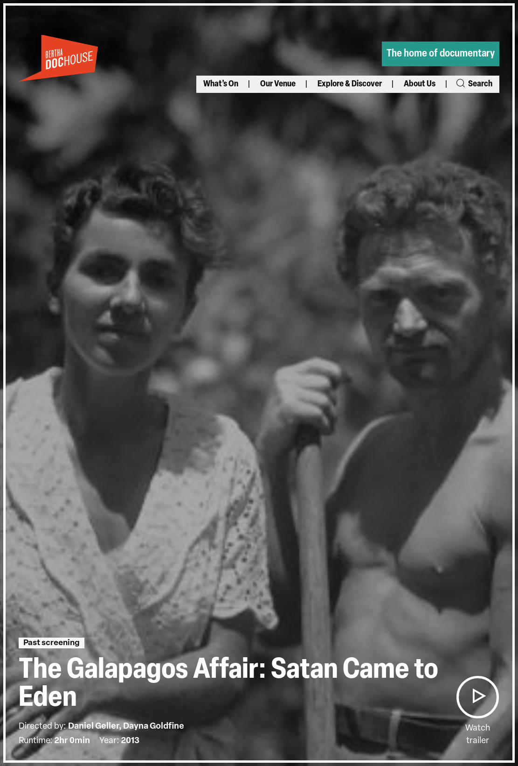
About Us (419, 84)
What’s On (220, 84)
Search (473, 84)
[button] (477, 697)
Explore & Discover (350, 84)
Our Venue (278, 84)
